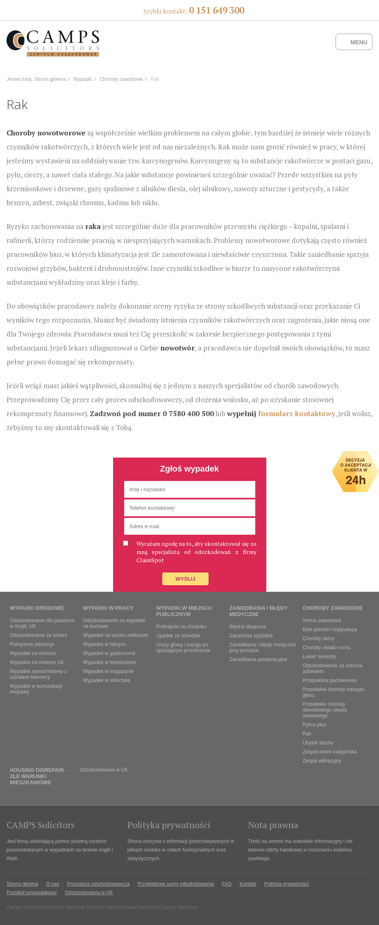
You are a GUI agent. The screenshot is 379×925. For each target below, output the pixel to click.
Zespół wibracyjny (321, 761)
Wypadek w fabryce (104, 644)
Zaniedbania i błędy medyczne (258, 611)
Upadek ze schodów (178, 636)
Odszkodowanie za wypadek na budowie (114, 623)
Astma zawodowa (321, 620)
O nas (52, 884)
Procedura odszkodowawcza (98, 884)
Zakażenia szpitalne (251, 636)
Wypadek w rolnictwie (106, 680)
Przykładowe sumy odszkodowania (176, 884)
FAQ (226, 884)
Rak (306, 734)
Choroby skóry (318, 638)
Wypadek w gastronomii (109, 653)
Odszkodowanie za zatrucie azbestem (332, 668)
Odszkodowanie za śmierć (38, 635)
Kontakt (248, 884)
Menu (358, 42)
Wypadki (82, 79)
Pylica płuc (314, 725)
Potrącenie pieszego (32, 644)
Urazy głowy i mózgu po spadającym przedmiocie (183, 647)
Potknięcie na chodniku (181, 627)
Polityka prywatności (286, 884)
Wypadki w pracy (108, 608)
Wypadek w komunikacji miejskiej (36, 689)
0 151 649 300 (216, 10)
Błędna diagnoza (247, 627)
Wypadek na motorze (33, 653)
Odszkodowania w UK (104, 770)
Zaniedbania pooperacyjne (258, 659)
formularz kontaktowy (296, 413)
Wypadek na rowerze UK (37, 662)
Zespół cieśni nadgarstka (329, 752)
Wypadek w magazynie (108, 671)
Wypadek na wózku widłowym (115, 635)
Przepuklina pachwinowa (329, 680)
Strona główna (50, 79)
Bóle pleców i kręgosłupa (329, 629)
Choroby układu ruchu (326, 647)
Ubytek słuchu (317, 743)
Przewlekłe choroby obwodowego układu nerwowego (324, 710)
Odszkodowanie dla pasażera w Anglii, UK (42, 623)
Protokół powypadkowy (32, 892)
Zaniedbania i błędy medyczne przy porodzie (262, 647)
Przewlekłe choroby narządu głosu (333, 692)
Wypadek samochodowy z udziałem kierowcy (38, 674)
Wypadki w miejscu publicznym (184, 611)
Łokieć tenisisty (319, 656)
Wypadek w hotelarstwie (109, 662)
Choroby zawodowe (121, 79)
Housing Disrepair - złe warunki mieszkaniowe (38, 776)
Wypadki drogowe (37, 608)
